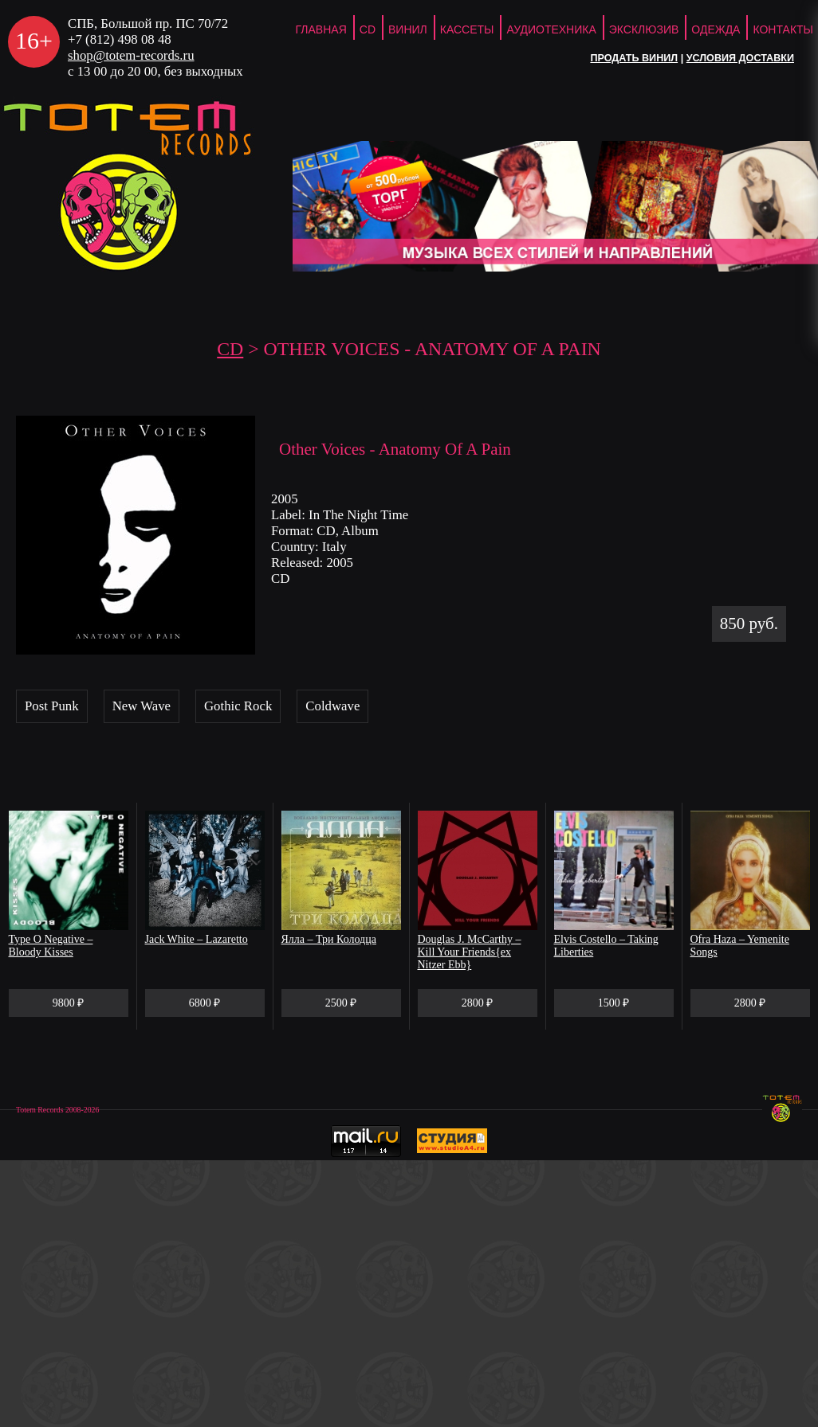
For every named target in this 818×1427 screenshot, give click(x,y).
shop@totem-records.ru (131, 55)
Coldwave (332, 706)
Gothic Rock (238, 706)
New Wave (141, 706)
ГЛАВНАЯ (321, 29)
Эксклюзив (644, 29)
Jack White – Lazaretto (196, 939)
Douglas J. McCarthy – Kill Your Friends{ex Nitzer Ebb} (469, 952)
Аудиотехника (551, 29)
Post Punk (52, 706)
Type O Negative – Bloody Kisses (51, 945)
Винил (407, 29)
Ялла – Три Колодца (328, 939)
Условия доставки (740, 58)
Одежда (715, 29)
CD (368, 29)
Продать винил (634, 58)
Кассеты (467, 29)
